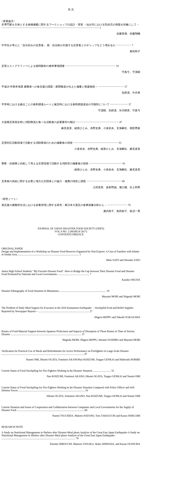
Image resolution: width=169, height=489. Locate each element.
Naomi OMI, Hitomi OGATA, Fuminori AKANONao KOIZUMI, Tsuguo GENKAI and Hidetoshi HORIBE (83, 359)
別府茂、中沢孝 (131, 92)
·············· (116, 86)
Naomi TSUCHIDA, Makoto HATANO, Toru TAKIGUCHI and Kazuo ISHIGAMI (96, 415)
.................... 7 (83, 274)
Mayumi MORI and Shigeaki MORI (121, 296)
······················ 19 (110, 66)
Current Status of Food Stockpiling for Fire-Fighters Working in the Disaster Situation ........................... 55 (57, 370)
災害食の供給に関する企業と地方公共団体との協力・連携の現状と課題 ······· (46, 181)
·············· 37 (125, 104)
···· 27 (124, 86)
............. (54, 410)
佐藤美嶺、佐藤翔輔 (128, 33)
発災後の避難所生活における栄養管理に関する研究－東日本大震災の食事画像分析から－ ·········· (57, 205)
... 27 (89, 311)
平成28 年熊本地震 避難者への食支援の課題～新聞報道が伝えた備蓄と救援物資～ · (50, 86)
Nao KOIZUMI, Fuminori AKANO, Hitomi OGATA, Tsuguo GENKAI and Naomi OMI (93, 376)
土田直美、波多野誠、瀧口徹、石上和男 (116, 187)
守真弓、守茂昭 (131, 72)
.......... (72, 274)
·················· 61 (117, 163)
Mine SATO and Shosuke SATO (123, 260)
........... (63, 438)
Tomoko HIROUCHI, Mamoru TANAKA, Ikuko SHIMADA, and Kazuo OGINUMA (95, 444)
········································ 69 (110, 181)
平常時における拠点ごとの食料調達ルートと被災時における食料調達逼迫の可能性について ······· (58, 104)
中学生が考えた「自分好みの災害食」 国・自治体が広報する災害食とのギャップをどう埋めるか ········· (61, 45)
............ (75, 311)
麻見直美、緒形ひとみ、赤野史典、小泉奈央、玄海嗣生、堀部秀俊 (100, 128)
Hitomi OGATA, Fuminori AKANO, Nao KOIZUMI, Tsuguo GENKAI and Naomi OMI (93, 396)
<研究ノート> (9, 199)
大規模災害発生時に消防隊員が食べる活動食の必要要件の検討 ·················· (44, 122)
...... (81, 311)
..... (72, 390)
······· (110, 142)
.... (59, 410)
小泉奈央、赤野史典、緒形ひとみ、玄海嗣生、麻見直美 (107, 148)
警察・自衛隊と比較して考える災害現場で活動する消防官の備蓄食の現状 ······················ (52, 163)
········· (109, 86)
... (67, 254)
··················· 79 (122, 205)
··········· (125, 45)
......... (68, 410)
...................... (51, 438)
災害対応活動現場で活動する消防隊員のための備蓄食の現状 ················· (42, 142)
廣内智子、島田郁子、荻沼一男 (121, 211)
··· (100, 66)
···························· (93, 142)
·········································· (85, 66)
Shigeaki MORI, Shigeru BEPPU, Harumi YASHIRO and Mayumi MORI (101, 339)
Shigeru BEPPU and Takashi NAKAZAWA (117, 317)
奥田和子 (135, 51)
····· (116, 104)
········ (105, 142)
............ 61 (82, 390)
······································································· (24, 27)
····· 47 (118, 122)
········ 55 (117, 142)
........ (74, 410)
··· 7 (131, 45)
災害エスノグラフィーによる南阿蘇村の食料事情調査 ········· (36, 66)
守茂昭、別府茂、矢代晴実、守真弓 (119, 110)
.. (74, 390)
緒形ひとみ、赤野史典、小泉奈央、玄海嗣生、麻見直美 (107, 169)
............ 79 (72, 438)
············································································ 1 (75, 27)
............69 (82, 410)
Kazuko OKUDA (131, 279)
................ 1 (74, 254)
